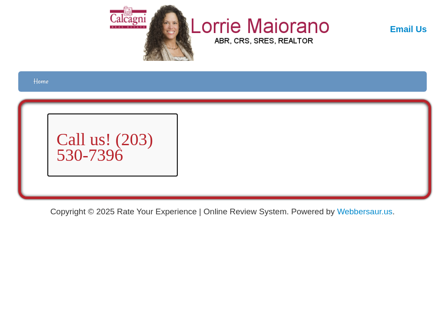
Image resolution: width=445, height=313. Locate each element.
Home (41, 81)
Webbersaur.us (364, 211)
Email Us (408, 29)
